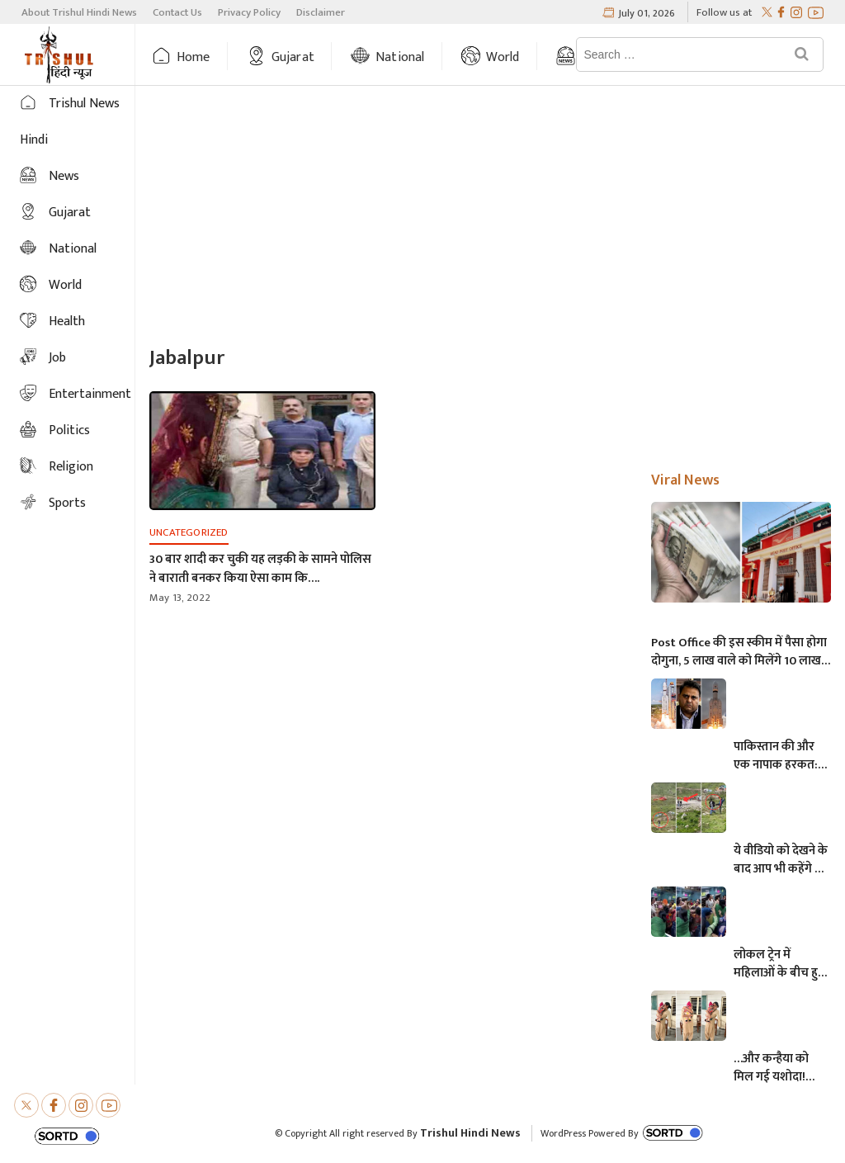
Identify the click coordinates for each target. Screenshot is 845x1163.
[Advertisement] (490, 217)
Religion (71, 467)
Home (193, 57)
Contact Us (177, 12)
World (503, 57)
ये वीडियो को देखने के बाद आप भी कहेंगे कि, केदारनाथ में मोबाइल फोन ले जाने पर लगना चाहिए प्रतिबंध (782, 860)
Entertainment (90, 394)
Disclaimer (320, 12)
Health (67, 321)
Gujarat (292, 57)
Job (57, 358)
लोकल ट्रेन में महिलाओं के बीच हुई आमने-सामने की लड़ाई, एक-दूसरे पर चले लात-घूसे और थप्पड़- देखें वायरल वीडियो (779, 964)
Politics (69, 430)
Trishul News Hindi (70, 121)
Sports (67, 503)
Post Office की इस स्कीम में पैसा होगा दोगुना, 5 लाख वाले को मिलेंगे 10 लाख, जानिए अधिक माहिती (739, 652)
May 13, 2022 (179, 598)
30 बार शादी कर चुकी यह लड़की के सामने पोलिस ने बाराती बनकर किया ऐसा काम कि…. (260, 569)
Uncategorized (189, 532)
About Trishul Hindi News (79, 12)
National (400, 57)
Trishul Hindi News (470, 1132)
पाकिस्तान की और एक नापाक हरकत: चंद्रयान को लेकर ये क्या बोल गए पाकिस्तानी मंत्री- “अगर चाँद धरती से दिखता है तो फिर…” (779, 756)
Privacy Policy (249, 12)
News (64, 176)
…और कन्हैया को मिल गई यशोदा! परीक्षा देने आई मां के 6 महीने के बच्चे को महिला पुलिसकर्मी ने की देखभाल (779, 1068)
